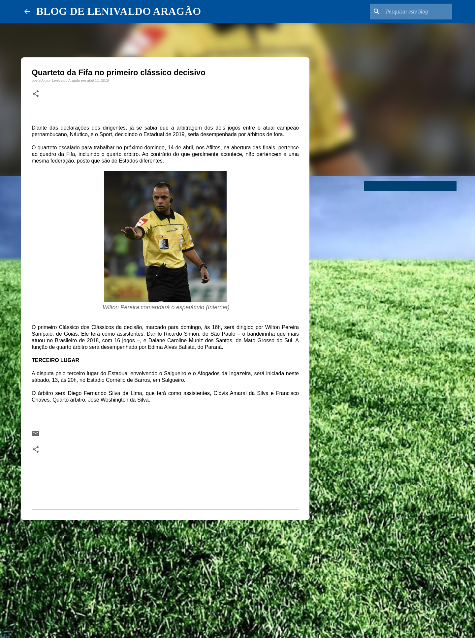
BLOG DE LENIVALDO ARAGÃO (118, 11)
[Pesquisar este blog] (417, 11)
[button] (36, 94)
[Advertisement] (165, 576)
